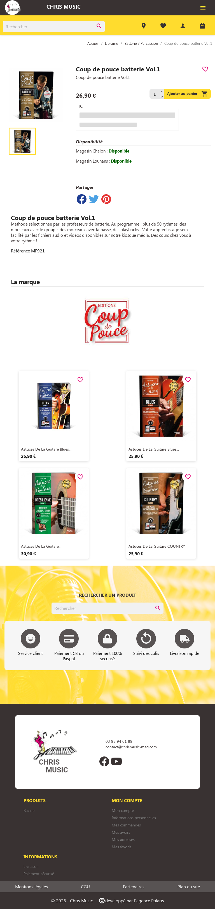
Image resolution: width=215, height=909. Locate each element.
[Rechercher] (54, 26)
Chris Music (63, 6)
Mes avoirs (121, 832)
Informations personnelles (134, 817)
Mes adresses (123, 839)
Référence (20, 251)
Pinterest (106, 199)
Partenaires (133, 886)
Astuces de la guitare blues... (46, 449)
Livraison (31, 866)
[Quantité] (154, 94)
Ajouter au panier (187, 93)
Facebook (104, 761)
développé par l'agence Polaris (131, 900)
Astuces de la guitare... (41, 546)
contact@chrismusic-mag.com (131, 746)
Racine (29, 810)
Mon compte (123, 810)
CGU (85, 886)
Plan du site (188, 886)
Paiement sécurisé (39, 873)
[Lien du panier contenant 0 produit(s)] (202, 26)
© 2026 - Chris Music (72, 900)
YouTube (116, 761)
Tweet (93, 199)
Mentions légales (31, 886)
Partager (81, 199)
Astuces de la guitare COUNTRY (156, 546)
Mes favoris (121, 846)
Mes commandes (126, 825)
